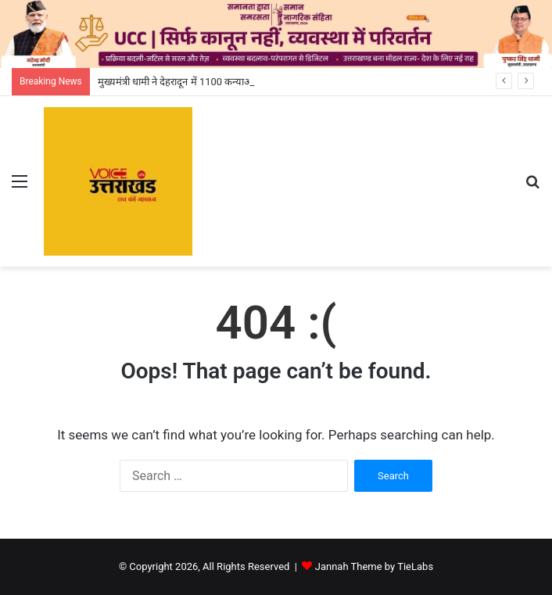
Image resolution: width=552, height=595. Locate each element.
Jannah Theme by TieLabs (374, 566)
